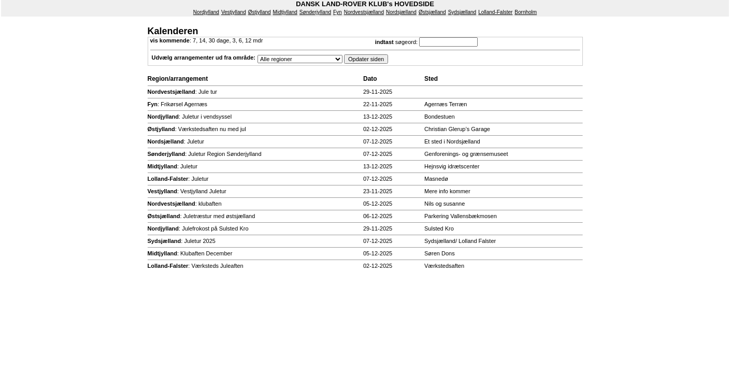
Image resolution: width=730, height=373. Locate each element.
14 (202, 40)
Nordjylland (206, 12)
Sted (431, 78)
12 (248, 40)
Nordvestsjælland (364, 12)
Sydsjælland (462, 12)
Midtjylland (285, 12)
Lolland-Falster (495, 12)
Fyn (337, 12)
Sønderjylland (315, 12)
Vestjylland (233, 12)
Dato (370, 78)
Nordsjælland (401, 12)
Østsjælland (432, 12)
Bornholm (525, 12)
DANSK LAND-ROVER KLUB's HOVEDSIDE (365, 4)
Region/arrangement (178, 78)
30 (212, 40)
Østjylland (259, 12)
